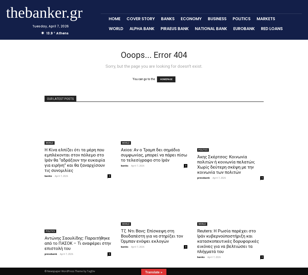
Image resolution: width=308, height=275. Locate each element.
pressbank (203, 177)
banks (48, 175)
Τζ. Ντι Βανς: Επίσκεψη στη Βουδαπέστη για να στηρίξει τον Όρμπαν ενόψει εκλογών (152, 236)
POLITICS (203, 149)
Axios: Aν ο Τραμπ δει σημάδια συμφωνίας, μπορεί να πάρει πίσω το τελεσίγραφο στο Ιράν (154, 155)
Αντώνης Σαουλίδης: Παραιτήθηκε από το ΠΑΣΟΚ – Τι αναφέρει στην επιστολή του (78, 243)
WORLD (49, 142)
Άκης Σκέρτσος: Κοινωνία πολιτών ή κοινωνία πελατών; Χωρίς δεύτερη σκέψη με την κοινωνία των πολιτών (226, 164)
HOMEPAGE (166, 79)
